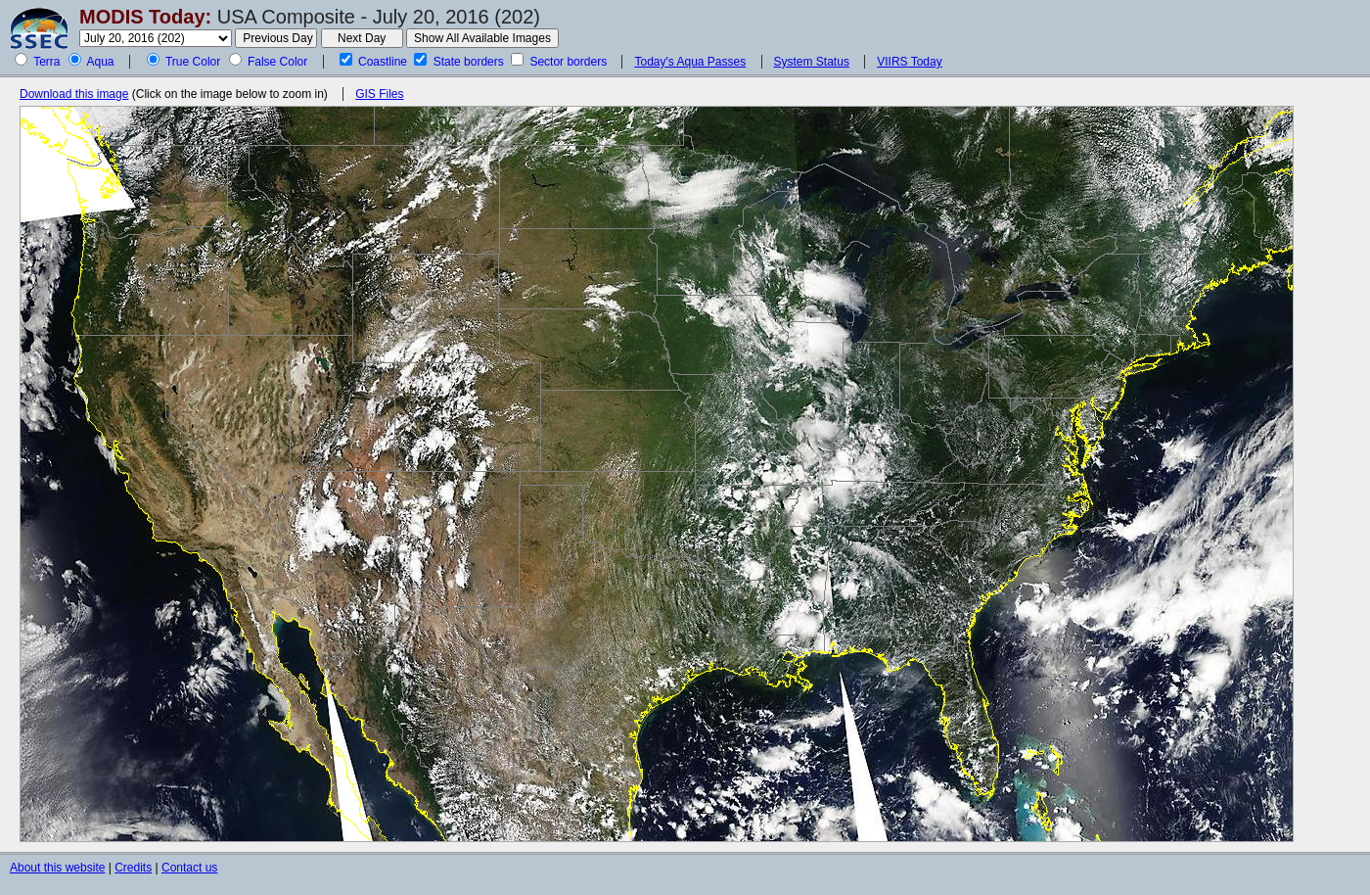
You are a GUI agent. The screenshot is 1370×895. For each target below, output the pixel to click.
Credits (133, 867)
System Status (811, 62)
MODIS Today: (145, 16)
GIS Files (379, 94)
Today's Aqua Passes (690, 62)
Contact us (189, 867)
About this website (57, 867)
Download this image (74, 94)
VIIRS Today (909, 62)
